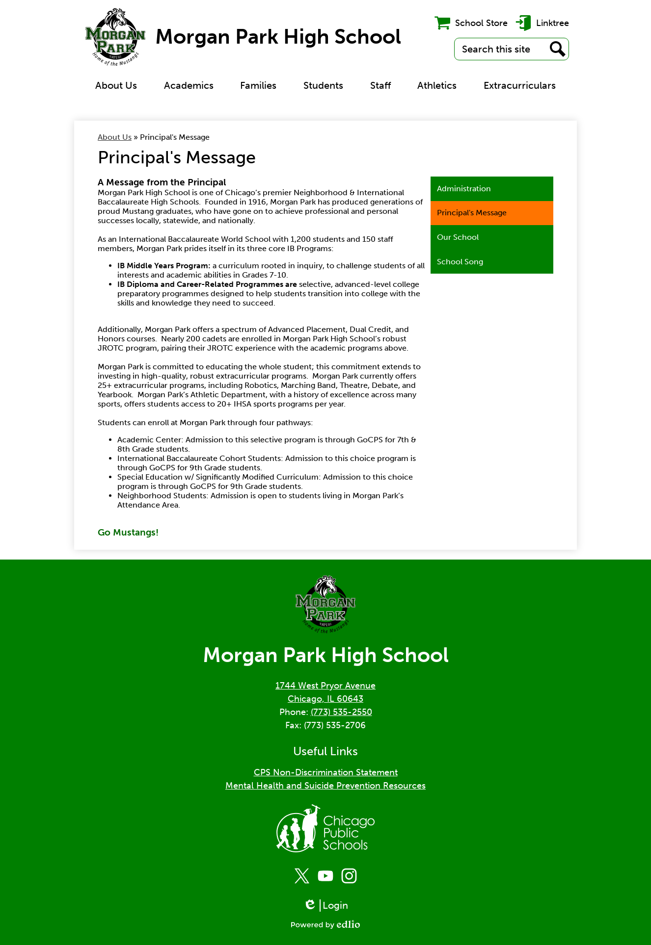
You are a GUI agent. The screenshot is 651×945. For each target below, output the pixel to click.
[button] (116, 85)
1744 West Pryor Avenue (325, 685)
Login (325, 905)
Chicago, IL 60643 (325, 698)
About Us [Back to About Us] (115, 137)
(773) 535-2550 (341, 712)
